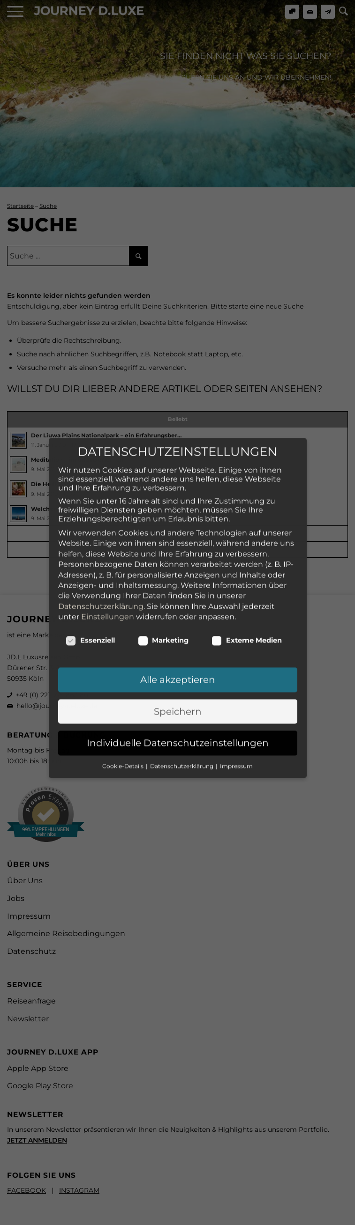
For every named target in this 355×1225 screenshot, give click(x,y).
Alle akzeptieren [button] (177, 598)
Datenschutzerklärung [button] (182, 684)
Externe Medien (246, 559)
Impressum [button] (236, 684)
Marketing (163, 559)
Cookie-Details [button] (123, 684)
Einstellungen (107, 535)
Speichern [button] (178, 630)
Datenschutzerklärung (101, 524)
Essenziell (90, 559)
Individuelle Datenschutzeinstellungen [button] (178, 661)
